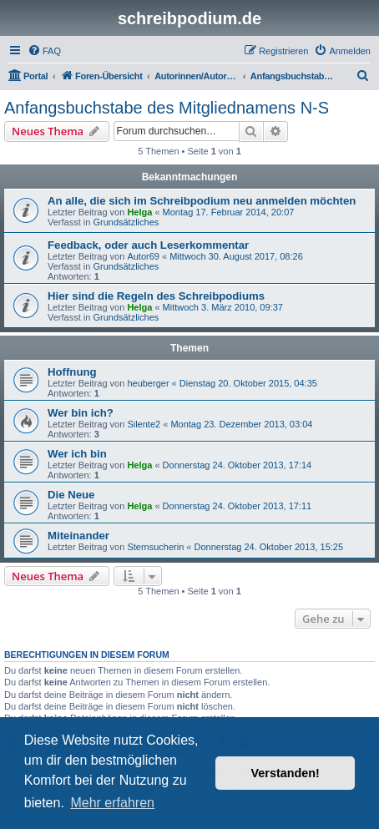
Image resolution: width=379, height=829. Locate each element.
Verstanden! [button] (285, 773)
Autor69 (143, 256)
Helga (139, 212)
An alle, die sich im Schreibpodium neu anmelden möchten (202, 201)
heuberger (148, 383)
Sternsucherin (155, 547)
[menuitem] (44, 51)
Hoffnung (72, 372)
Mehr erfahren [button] (112, 803)
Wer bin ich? (81, 413)
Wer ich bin (77, 453)
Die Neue (71, 494)
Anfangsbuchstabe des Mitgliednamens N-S (166, 108)
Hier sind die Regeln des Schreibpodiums (156, 296)
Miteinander (78, 535)
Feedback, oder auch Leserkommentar (148, 245)
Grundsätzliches (126, 222)
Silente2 (143, 424)
